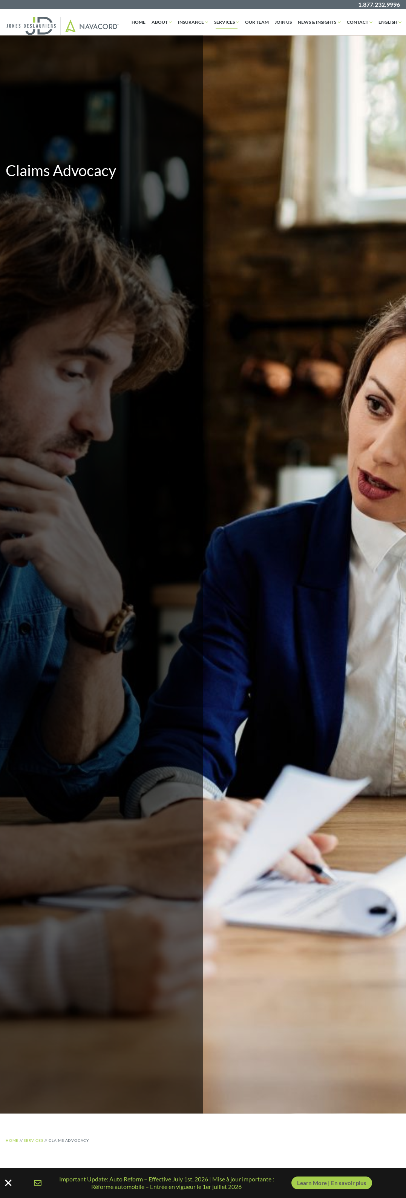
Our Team (257, 22)
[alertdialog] (203, 1183)
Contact (357, 22)
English (387, 22)
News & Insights (317, 22)
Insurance (191, 22)
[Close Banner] (8, 1182)
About (160, 22)
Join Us (283, 22)
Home (139, 22)
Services (224, 22)
